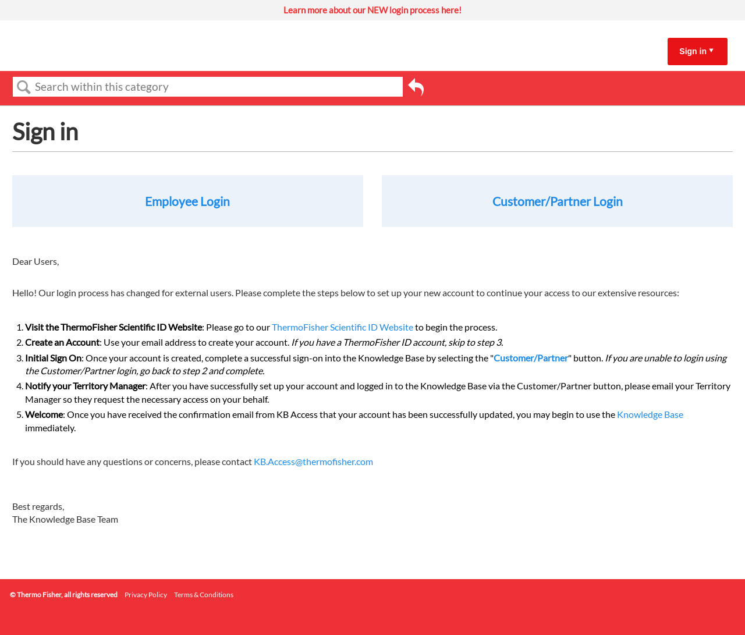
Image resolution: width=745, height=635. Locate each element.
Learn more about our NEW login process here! (372, 10)
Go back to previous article (416, 89)
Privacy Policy (146, 594)
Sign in (693, 51)
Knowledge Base (650, 414)
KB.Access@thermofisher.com (313, 461)
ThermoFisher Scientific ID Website (342, 326)
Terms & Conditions (203, 594)
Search (24, 87)
